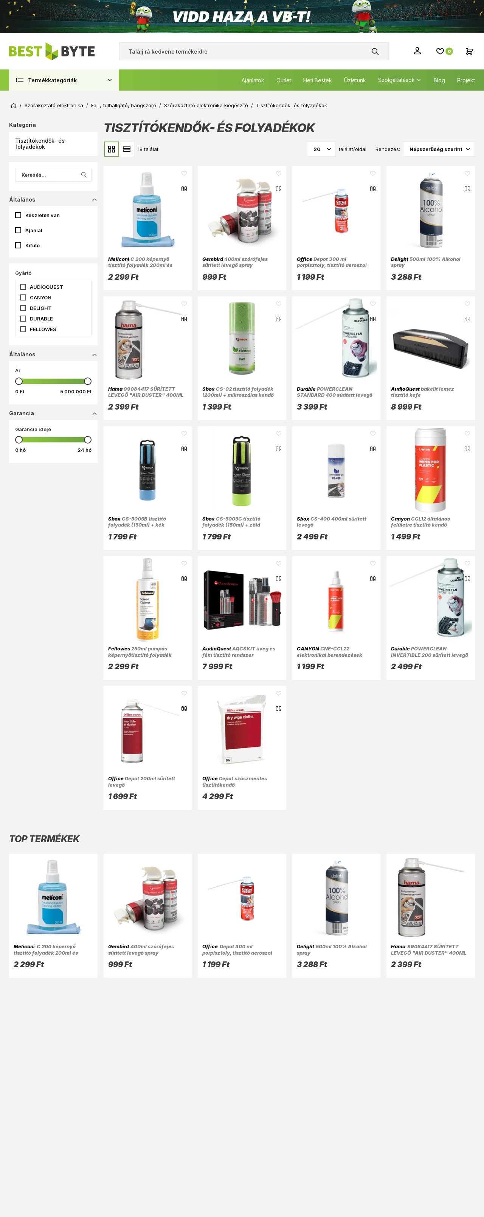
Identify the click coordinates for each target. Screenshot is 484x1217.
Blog (439, 80)
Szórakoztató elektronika (54, 105)
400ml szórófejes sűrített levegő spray (235, 262)
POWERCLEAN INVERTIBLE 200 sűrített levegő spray (429, 654)
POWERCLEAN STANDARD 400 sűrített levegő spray (334, 395)
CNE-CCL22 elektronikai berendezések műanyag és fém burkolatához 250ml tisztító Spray (334, 657)
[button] (53, 144)
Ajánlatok (253, 80)
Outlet (283, 80)
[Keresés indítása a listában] (84, 175)
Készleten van (42, 215)
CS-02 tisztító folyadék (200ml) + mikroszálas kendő (238, 392)
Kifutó (32, 245)
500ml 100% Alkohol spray (426, 262)
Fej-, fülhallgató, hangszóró (123, 105)
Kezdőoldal (14, 106)
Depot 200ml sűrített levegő (141, 781)
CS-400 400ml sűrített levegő (331, 522)
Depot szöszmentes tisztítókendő (234, 781)
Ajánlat (33, 230)
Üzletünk (355, 80)
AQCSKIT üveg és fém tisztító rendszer (238, 651)
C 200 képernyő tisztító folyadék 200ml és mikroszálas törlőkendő (140, 265)
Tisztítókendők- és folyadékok (291, 105)
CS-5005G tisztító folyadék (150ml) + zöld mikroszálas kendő (231, 525)
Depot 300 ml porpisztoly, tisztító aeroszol (332, 262)
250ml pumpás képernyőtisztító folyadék (140, 651)
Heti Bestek (317, 80)
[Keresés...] (53, 175)
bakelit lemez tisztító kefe (422, 392)
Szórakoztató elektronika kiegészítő (206, 105)
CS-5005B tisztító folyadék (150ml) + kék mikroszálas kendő (137, 525)
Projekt (466, 80)
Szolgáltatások (396, 80)
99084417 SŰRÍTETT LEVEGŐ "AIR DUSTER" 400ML (145, 392)
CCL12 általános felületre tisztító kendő (420, 522)
